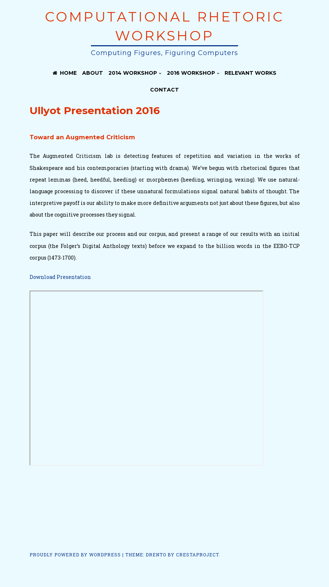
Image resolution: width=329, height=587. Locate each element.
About (92, 73)
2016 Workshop (191, 73)
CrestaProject (197, 554)
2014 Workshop (132, 73)
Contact (164, 89)
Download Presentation (60, 276)
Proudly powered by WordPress (75, 554)
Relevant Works (250, 73)
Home (65, 73)
